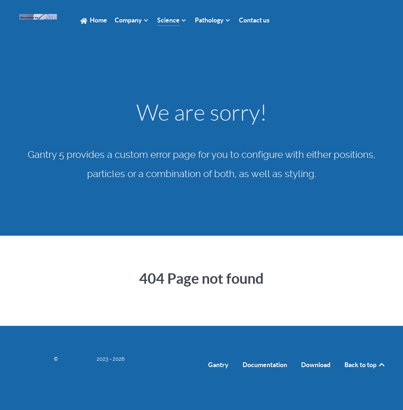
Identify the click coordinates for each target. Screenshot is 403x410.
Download (315, 364)
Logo (23, 361)
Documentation (265, 364)
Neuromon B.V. (78, 359)
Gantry (218, 364)
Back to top (365, 364)
